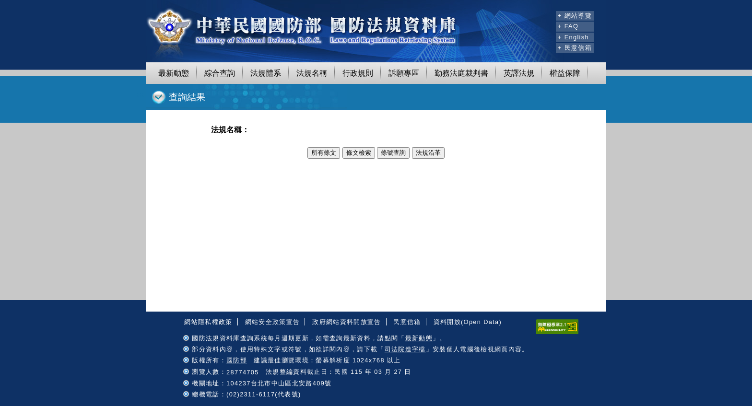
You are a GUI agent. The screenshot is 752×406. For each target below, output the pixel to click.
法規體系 (265, 73)
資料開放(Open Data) (468, 321)
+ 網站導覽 (575, 15)
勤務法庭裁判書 (461, 73)
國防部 (236, 360)
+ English (573, 37)
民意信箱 (407, 321)
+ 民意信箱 (575, 47)
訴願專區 (403, 73)
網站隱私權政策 (208, 321)
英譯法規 (519, 73)
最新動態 (173, 73)
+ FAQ (568, 26)
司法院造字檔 (405, 349)
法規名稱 (311, 73)
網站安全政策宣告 (272, 321)
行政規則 (357, 73)
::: (547, 14)
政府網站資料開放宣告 (346, 321)
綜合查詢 (219, 73)
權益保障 (565, 73)
